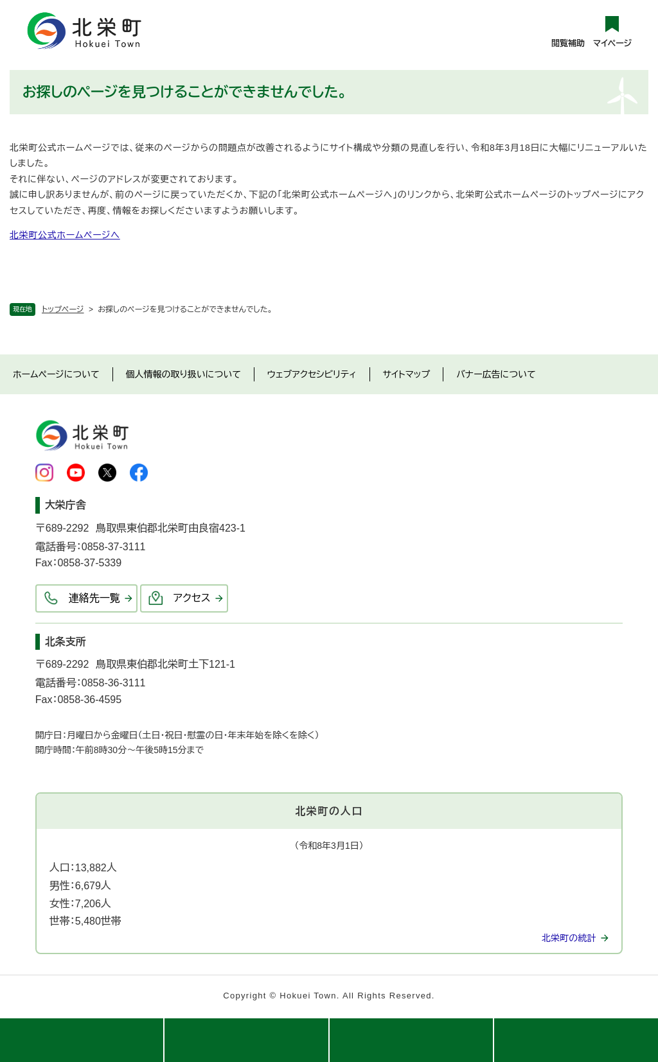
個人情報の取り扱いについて (183, 374)
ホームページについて (56, 374)
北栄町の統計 (569, 938)
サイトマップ (407, 374)
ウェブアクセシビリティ (312, 374)
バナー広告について (495, 374)
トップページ (63, 309)
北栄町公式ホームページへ (65, 235)
